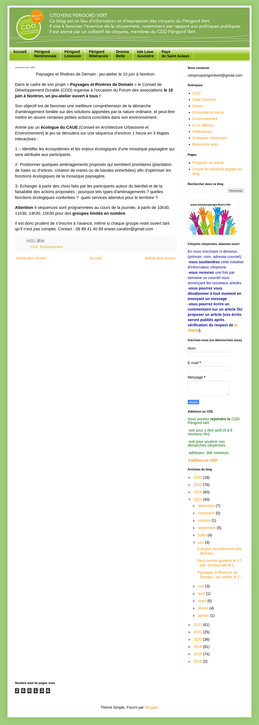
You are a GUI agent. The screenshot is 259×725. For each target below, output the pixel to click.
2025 (198, 485)
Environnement (51, 247)
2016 (198, 661)
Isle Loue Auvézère (145, 54)
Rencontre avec (205, 144)
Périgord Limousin (72, 54)
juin (201, 542)
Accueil (19, 52)
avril (202, 593)
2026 (198, 477)
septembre (207, 528)
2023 (198, 499)
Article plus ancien (160, 258)
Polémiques (202, 131)
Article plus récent (31, 258)
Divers (197, 106)
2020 (198, 639)
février (203, 608)
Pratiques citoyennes (209, 138)
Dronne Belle (122, 54)
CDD (34, 247)
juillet (203, 535)
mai (201, 586)
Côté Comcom (204, 100)
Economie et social (208, 112)
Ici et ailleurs (202, 125)
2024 (198, 492)
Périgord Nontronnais (45, 54)
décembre (207, 506)
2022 (198, 625)
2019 (198, 647)
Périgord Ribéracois (98, 54)
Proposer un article (208, 163)
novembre (207, 513)
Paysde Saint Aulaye (175, 54)
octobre (205, 520)
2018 (198, 654)
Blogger (151, 707)
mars (202, 601)
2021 (198, 632)
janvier (204, 615)
